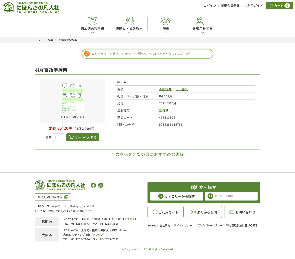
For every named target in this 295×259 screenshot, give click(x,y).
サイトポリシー (183, 225)
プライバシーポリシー (209, 225)
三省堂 (163, 110)
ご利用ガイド (253, 5)
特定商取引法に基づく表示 (242, 225)
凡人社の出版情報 (50, 197)
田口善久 (182, 89)
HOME (152, 225)
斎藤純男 (165, 89)
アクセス (129, 219)
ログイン (210, 5)
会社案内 (165, 225)
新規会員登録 (230, 5)
